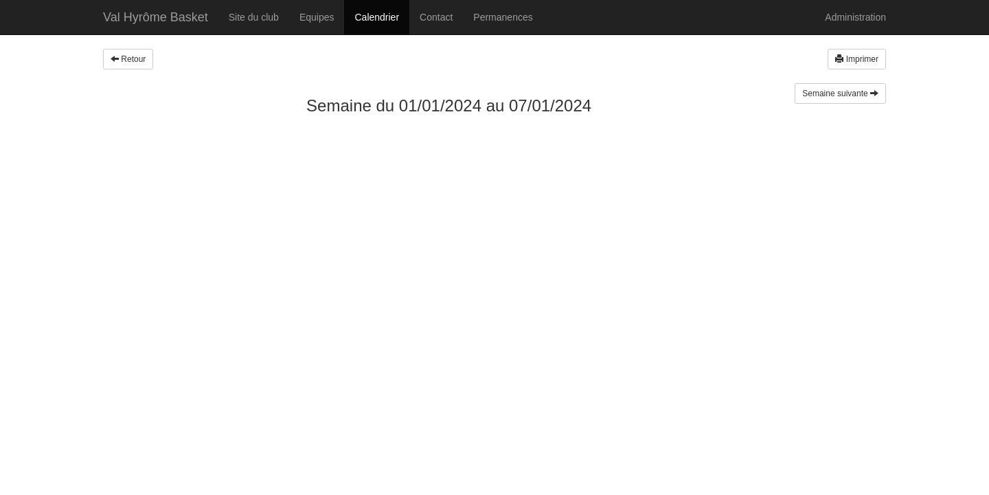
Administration (855, 17)
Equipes (316, 17)
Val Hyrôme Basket (155, 17)
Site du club (254, 17)
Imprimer (856, 59)
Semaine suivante (840, 93)
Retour (128, 59)
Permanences (502, 17)
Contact (436, 17)
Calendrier (376, 17)
